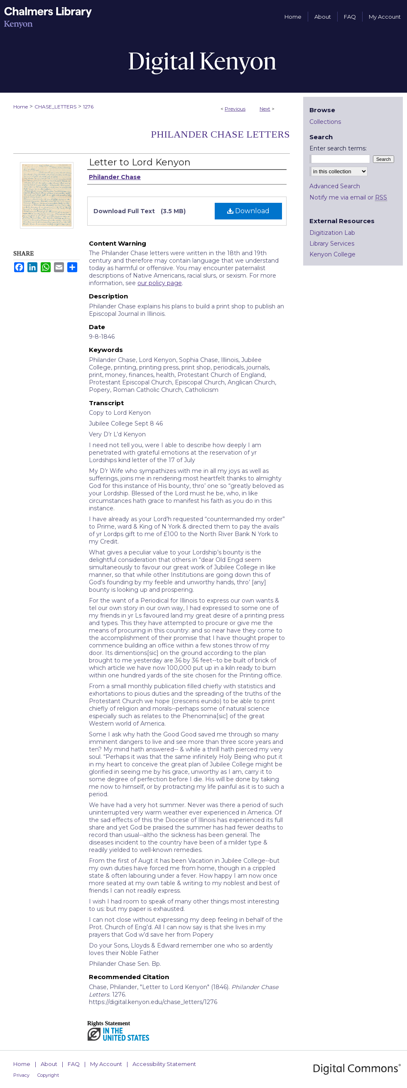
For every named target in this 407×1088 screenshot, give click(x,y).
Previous (235, 109)
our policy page (159, 283)
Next (265, 109)
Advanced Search (334, 186)
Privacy (21, 1075)
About (49, 1064)
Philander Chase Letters (220, 134)
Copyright (48, 1075)
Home (20, 106)
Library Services (331, 243)
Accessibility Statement (164, 1064)
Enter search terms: (338, 148)
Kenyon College (332, 254)
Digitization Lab (332, 232)
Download (248, 211)
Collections (325, 122)
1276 (88, 106)
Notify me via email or (348, 197)
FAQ (74, 1064)
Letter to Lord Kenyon (140, 162)
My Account (106, 1064)
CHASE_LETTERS (55, 106)
